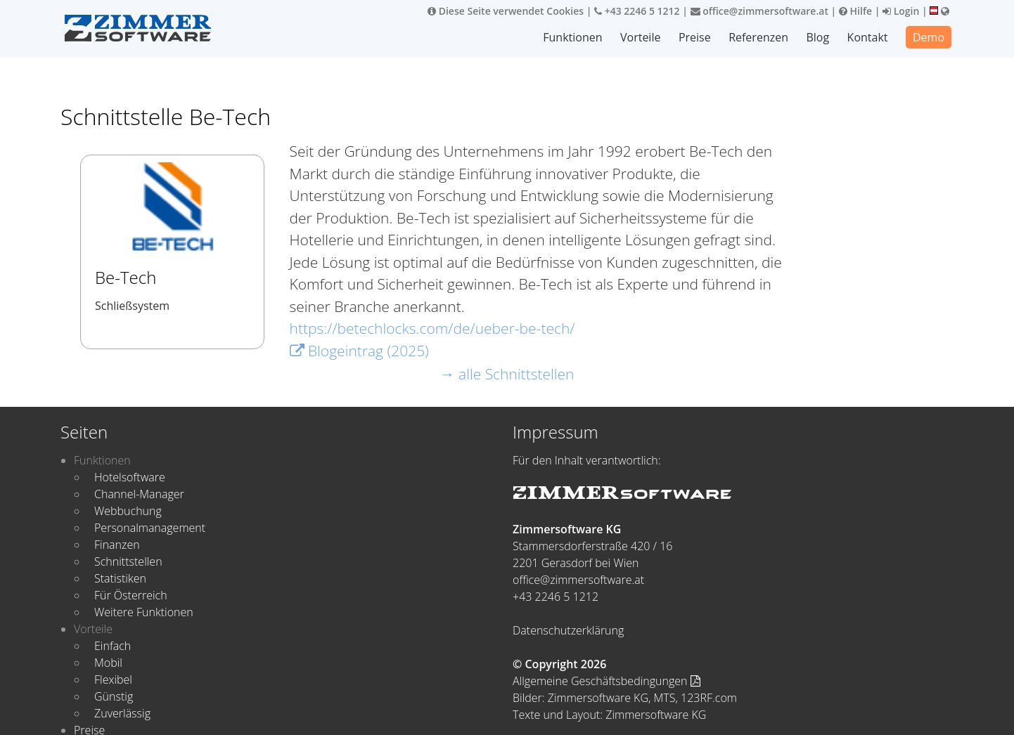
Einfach (112, 645)
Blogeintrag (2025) (359, 350)
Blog (818, 37)
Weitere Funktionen (143, 612)
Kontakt (867, 37)
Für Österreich (130, 595)
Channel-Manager (139, 494)
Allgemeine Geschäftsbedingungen (606, 681)
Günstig (113, 696)
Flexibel (113, 679)
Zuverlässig (122, 713)
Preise (695, 37)
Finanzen (117, 544)
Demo (928, 37)
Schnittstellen (128, 561)
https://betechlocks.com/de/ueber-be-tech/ (432, 328)
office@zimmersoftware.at (759, 11)
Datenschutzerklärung (568, 630)
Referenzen (759, 37)
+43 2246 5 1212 (637, 11)
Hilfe (855, 11)
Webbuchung (128, 511)
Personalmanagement (149, 527)
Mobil (108, 662)
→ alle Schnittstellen (507, 374)
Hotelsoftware (129, 477)
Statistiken (120, 578)
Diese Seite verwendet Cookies (506, 11)
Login (901, 11)
